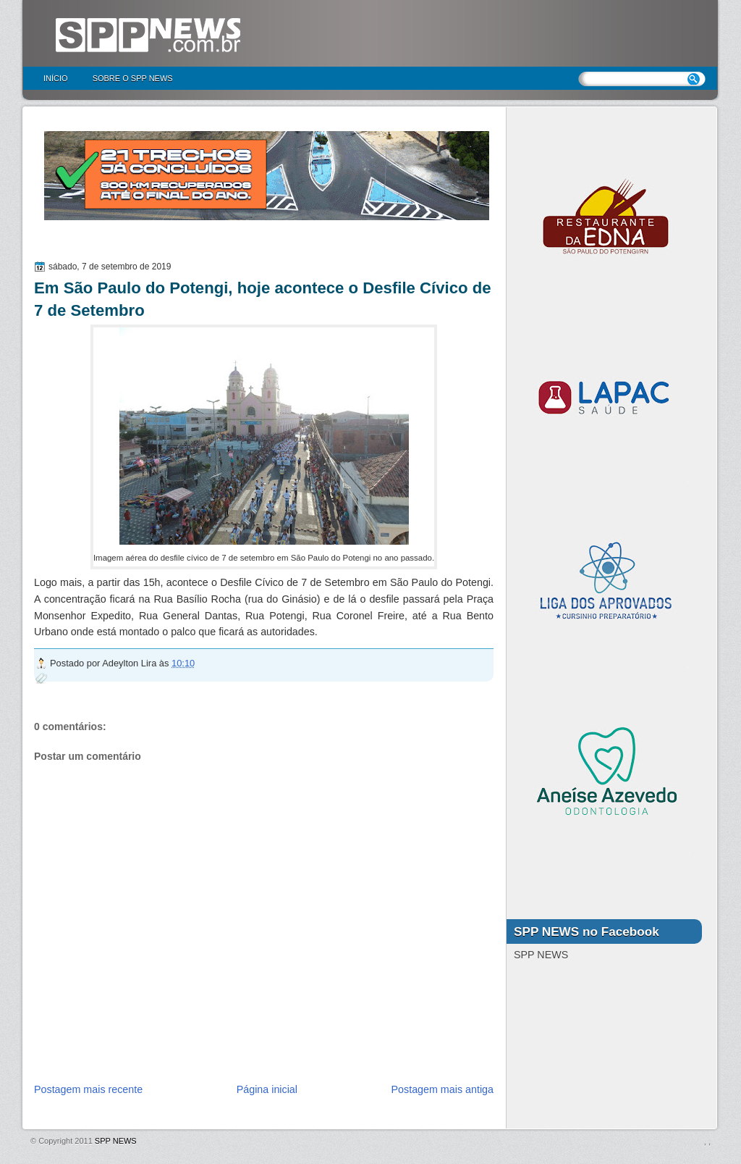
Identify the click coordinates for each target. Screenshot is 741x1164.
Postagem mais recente (88, 1089)
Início (55, 78)
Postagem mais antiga (442, 1089)
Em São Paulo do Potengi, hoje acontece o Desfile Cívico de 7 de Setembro (262, 299)
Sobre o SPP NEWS (133, 78)
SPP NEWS (116, 1140)
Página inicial (267, 1089)
